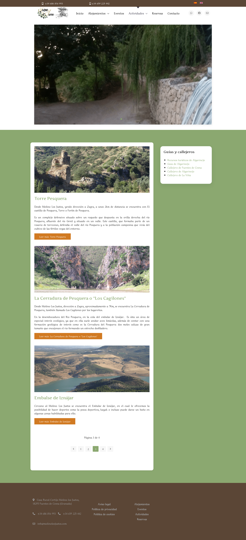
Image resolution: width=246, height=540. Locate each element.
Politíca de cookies (104, 514)
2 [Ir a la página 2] (88, 448)
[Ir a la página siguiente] (110, 449)
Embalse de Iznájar (54, 397)
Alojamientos (142, 504)
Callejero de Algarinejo (180, 171)
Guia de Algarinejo (178, 163)
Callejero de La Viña (179, 175)
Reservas (142, 519)
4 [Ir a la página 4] (103, 448)
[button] (37, 74)
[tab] (118, 119)
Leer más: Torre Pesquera (52, 236)
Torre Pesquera (50, 198)
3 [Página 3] (95, 448)
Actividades (142, 514)
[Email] (207, 13)
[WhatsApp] (191, 13)
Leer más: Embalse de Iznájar (54, 421)
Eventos (141, 509)
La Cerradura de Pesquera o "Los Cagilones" (80, 298)
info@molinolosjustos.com (50, 523)
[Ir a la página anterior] (73, 449)
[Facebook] (199, 13)
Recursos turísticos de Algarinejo (186, 160)
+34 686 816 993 (52, 3)
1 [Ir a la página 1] (80, 448)
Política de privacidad (104, 509)
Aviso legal (104, 504)
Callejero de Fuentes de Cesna (184, 167)
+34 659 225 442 (99, 3)
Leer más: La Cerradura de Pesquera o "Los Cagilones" (68, 336)
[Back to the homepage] (52, 13)
